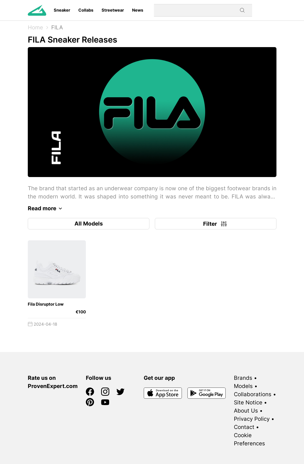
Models (243, 386)
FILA (57, 27)
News (137, 10)
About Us (246, 410)
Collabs (85, 10)
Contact (244, 427)
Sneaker (62, 10)
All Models (88, 223)
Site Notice (248, 402)
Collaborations (252, 394)
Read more (46, 208)
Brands (243, 378)
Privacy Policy (252, 419)
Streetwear (113, 10)
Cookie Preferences (249, 439)
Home (35, 27)
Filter (215, 224)
